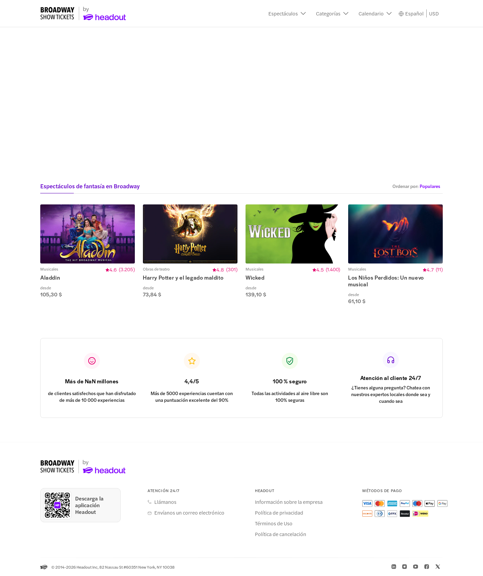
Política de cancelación (280, 534)
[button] (287, 13)
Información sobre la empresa (289, 501)
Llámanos (165, 501)
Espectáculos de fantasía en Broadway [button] (90, 186)
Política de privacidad (279, 512)
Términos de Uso (273, 523)
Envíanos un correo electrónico (189, 512)
